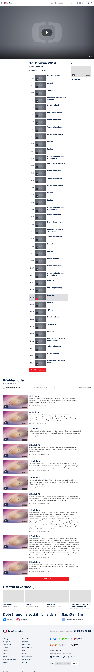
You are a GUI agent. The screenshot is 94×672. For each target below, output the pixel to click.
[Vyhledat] (52, 387)
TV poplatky (7, 645)
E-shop (5, 656)
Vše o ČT (5, 662)
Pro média (25, 639)
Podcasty (6, 650)
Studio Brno (26, 645)
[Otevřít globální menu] (90, 3)
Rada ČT (24, 650)
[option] (59, 663)
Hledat (70, 4)
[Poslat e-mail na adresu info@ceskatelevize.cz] (71, 657)
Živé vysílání (6, 642)
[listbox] (67, 663)
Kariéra (24, 653)
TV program (6, 639)
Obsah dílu (33, 71)
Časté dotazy (26, 659)
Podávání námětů (27, 656)
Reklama (25, 642)
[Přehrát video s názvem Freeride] (47, 32)
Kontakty (25, 662)
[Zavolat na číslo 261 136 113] (55, 657)
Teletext (5, 647)
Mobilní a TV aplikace (9, 659)
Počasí (5, 653)
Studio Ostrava (27, 647)
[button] (47, 32)
